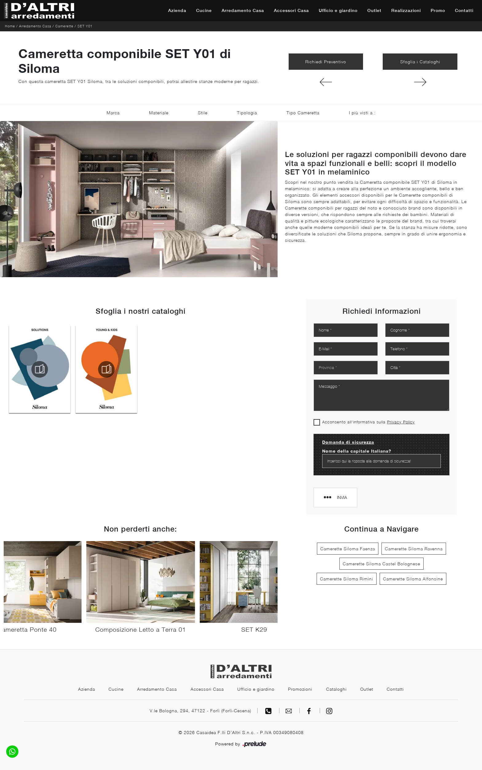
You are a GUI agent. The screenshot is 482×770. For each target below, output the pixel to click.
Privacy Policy (401, 421)
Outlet (374, 10)
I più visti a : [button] (362, 112)
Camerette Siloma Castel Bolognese (381, 563)
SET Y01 (85, 26)
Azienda (177, 10)
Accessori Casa (291, 10)
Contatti (464, 10)
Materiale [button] (158, 112)
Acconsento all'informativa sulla (368, 421)
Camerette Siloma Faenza (347, 548)
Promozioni (300, 689)
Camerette (64, 26)
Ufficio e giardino (338, 10)
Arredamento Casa (243, 10)
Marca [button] (113, 112)
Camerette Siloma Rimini (346, 578)
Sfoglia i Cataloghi (420, 61)
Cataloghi (336, 689)
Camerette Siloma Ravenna (414, 548)
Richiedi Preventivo (325, 61)
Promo (438, 10)
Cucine (204, 10)
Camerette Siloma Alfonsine (413, 578)
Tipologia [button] (247, 112)
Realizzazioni (406, 10)
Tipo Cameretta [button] (302, 112)
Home (10, 26)
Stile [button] (202, 112)
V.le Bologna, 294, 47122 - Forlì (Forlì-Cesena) (200, 710)
